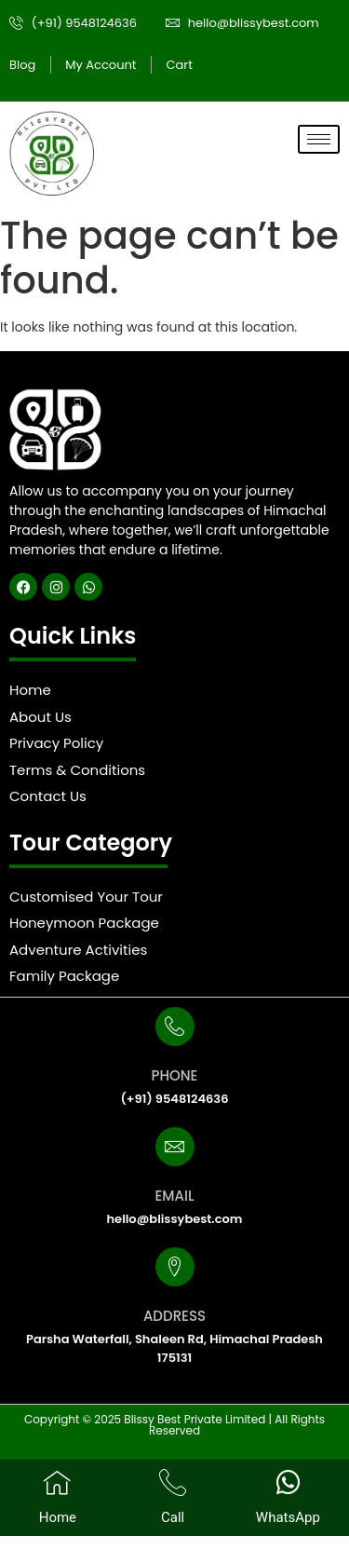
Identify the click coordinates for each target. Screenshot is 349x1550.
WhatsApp (288, 1517)
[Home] (57, 1482)
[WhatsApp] (288, 1482)
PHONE (175, 1075)
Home (57, 1517)
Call (172, 1517)
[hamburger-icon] (319, 139)
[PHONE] (175, 1026)
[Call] (172, 1482)
